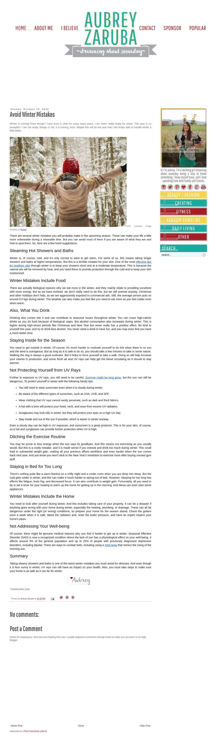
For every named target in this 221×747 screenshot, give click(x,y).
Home (81, 725)
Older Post (145, 725)
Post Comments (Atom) (35, 731)
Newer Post (16, 725)
